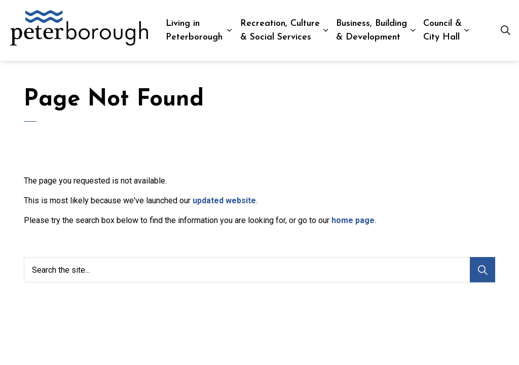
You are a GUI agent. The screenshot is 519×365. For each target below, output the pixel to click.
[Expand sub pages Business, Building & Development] (413, 30)
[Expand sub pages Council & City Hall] (466, 30)
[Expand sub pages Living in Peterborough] (229, 30)
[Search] (482, 269)
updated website (224, 200)
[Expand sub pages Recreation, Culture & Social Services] (325, 30)
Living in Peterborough (194, 30)
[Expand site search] (505, 30)
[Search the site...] (259, 269)
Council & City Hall (442, 30)
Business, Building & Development (371, 30)
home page (353, 220)
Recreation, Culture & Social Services (280, 30)
